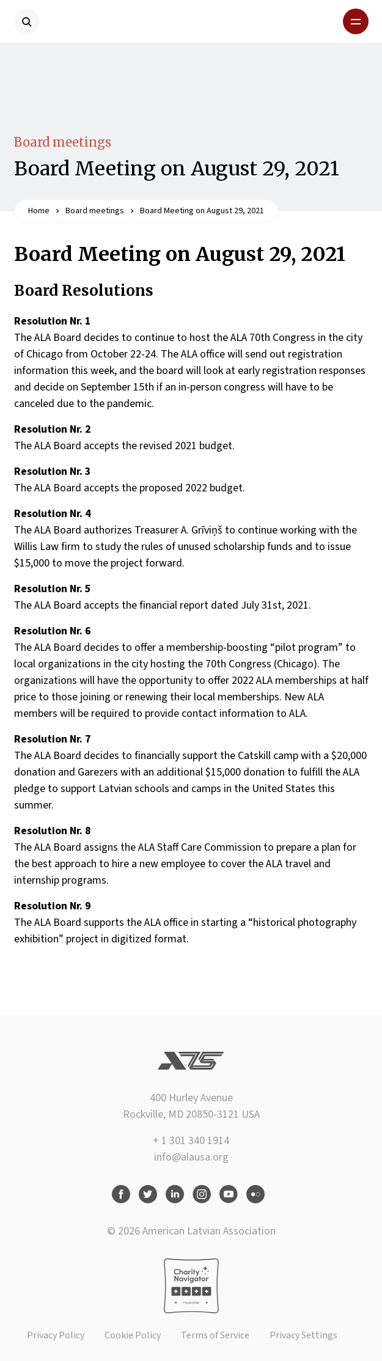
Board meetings (62, 142)
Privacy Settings (303, 1335)
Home (39, 211)
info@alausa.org (191, 1157)
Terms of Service (215, 1335)
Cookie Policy (133, 1335)
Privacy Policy (55, 1335)
